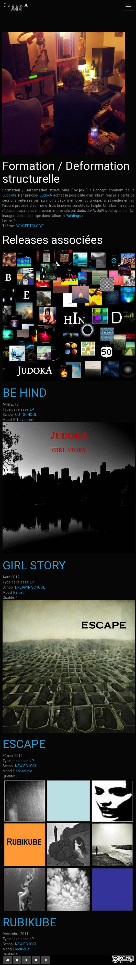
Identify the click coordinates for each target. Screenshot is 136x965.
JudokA (46, 195)
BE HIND (25, 392)
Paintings (73, 216)
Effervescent (24, 420)
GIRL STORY (34, 565)
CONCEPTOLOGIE (30, 226)
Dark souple (22, 771)
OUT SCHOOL (26, 415)
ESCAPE (24, 744)
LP (32, 409)
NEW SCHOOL (26, 766)
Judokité (9, 195)
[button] (7, 960)
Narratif (19, 592)
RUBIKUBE (29, 922)
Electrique (21, 949)
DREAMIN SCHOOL (30, 587)
